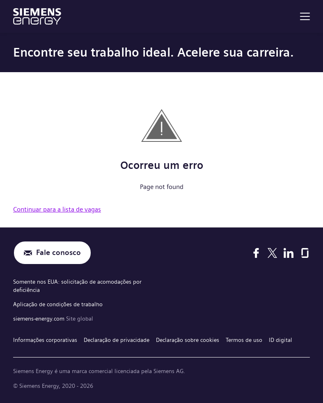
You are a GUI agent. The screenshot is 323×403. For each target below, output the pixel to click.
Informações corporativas (45, 340)
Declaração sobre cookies (187, 340)
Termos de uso (244, 340)
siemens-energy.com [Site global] (39, 318)
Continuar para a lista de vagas (57, 209)
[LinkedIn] (288, 253)
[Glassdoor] (305, 253)
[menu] (305, 16)
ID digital (280, 340)
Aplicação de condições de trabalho (58, 304)
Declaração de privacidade (116, 340)
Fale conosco (58, 252)
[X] (272, 253)
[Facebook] (256, 253)
